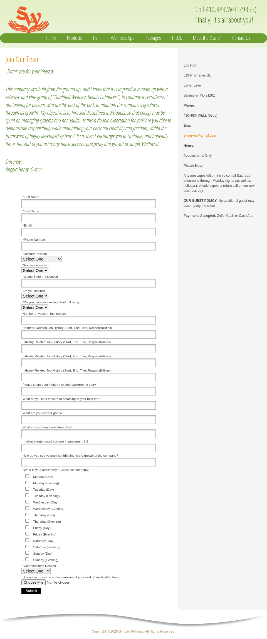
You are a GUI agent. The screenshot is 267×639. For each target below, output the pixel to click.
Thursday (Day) (44, 515)
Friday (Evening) (44, 534)
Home (51, 37)
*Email (27, 225)
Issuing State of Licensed (40, 276)
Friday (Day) (42, 528)
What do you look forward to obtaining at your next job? (61, 398)
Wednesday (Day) (45, 502)
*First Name (31, 197)
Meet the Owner (207, 37)
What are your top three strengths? (47, 427)
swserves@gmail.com (200, 135)
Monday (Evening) (46, 483)
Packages (153, 37)
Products (74, 37)
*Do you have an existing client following (51, 302)
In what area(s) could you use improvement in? (55, 441)
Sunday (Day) (43, 553)
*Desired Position (35, 253)
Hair (96, 37)
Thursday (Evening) (47, 521)
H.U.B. (177, 37)
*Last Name (31, 211)
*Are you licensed (35, 265)
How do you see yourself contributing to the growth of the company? (70, 455)
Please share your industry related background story (59, 384)
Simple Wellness (60, 18)
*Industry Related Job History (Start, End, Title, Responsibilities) (67, 328)
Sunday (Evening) (45, 560)
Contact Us (241, 37)
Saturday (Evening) (46, 547)
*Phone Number (34, 239)
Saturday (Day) (44, 540)
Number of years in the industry (44, 313)
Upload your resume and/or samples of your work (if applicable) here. (71, 577)
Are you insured (34, 291)
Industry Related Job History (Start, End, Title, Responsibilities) (67, 342)
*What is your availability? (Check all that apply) (56, 469)
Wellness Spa (122, 37)
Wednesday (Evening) (48, 508)
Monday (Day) (43, 476)
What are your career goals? (43, 413)
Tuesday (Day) (43, 489)
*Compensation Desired (39, 565)
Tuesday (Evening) (46, 496)
